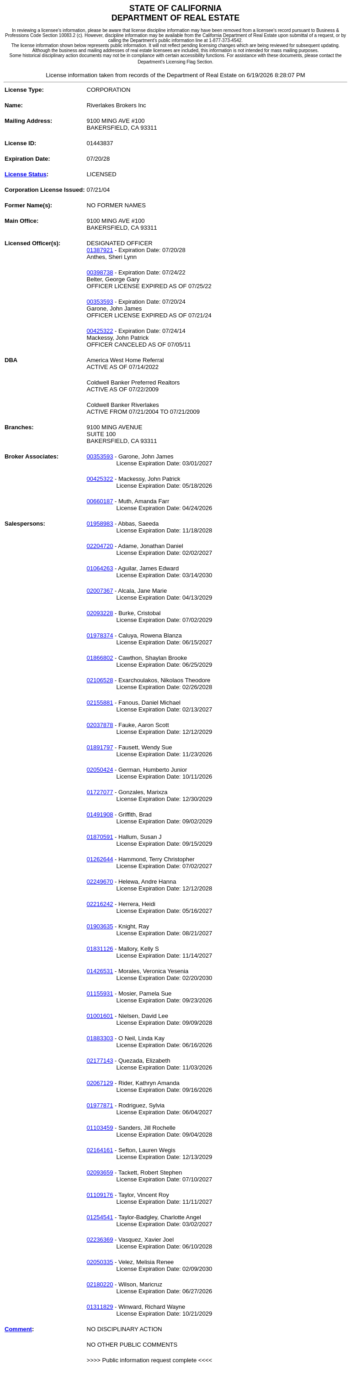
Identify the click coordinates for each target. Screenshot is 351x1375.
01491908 (100, 814)
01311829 (100, 1306)
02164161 (100, 1150)
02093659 (100, 1172)
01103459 (100, 1127)
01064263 (100, 568)
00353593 (100, 301)
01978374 (100, 635)
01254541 (100, 1217)
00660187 (100, 501)
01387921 (100, 250)
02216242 (100, 904)
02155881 (100, 702)
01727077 (100, 792)
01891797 (100, 747)
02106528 (100, 680)
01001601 (100, 1015)
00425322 (100, 330)
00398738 (100, 272)
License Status (26, 174)
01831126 (100, 948)
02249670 (100, 881)
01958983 (100, 523)
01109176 (100, 1194)
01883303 (100, 1038)
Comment (18, 1329)
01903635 (100, 926)
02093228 (100, 613)
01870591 (100, 836)
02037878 (100, 725)
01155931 (100, 993)
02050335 (100, 1262)
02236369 (100, 1239)
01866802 (100, 657)
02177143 (100, 1060)
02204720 (100, 546)
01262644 (100, 859)
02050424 (100, 769)
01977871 (100, 1105)
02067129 (100, 1083)
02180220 (100, 1284)
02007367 (100, 590)
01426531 (100, 971)
